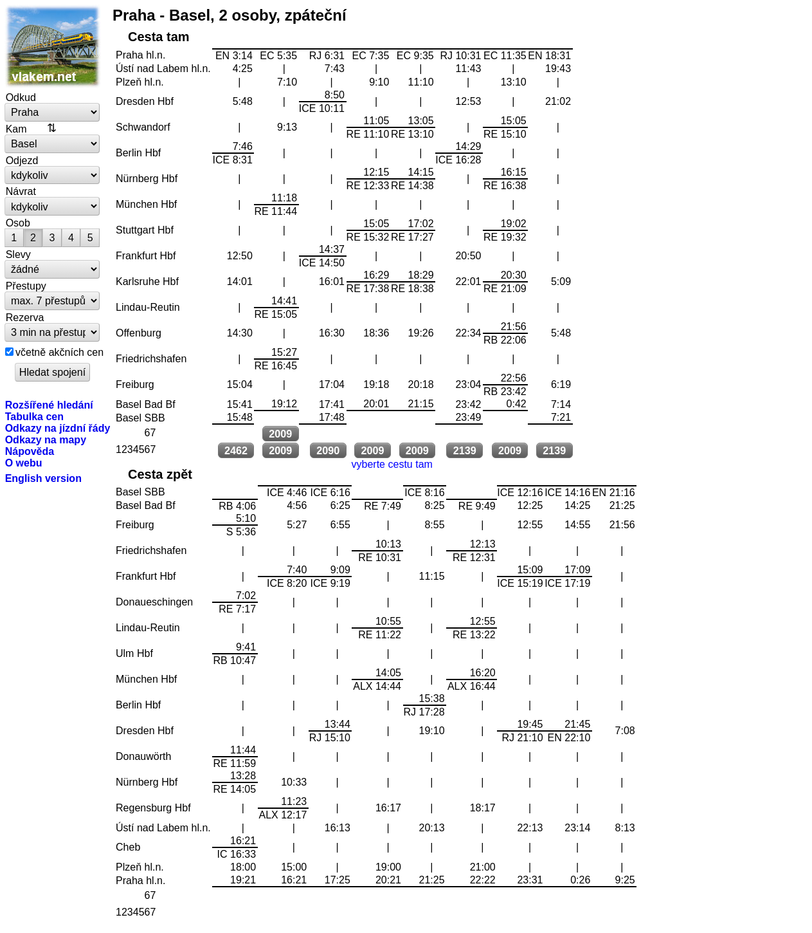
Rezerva (25, 317)
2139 (464, 450)
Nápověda (30, 451)
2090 (327, 450)
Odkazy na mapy (45, 439)
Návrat (21, 191)
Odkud (21, 97)
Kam (16, 128)
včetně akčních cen (59, 352)
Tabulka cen (34, 416)
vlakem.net (53, 46)
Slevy (18, 254)
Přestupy (26, 285)
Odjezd (22, 160)
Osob (18, 222)
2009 (280, 433)
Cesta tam (159, 37)
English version (43, 478)
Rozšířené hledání (49, 405)
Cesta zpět (160, 474)
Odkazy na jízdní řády (58, 428)
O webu (23, 462)
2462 (236, 450)
